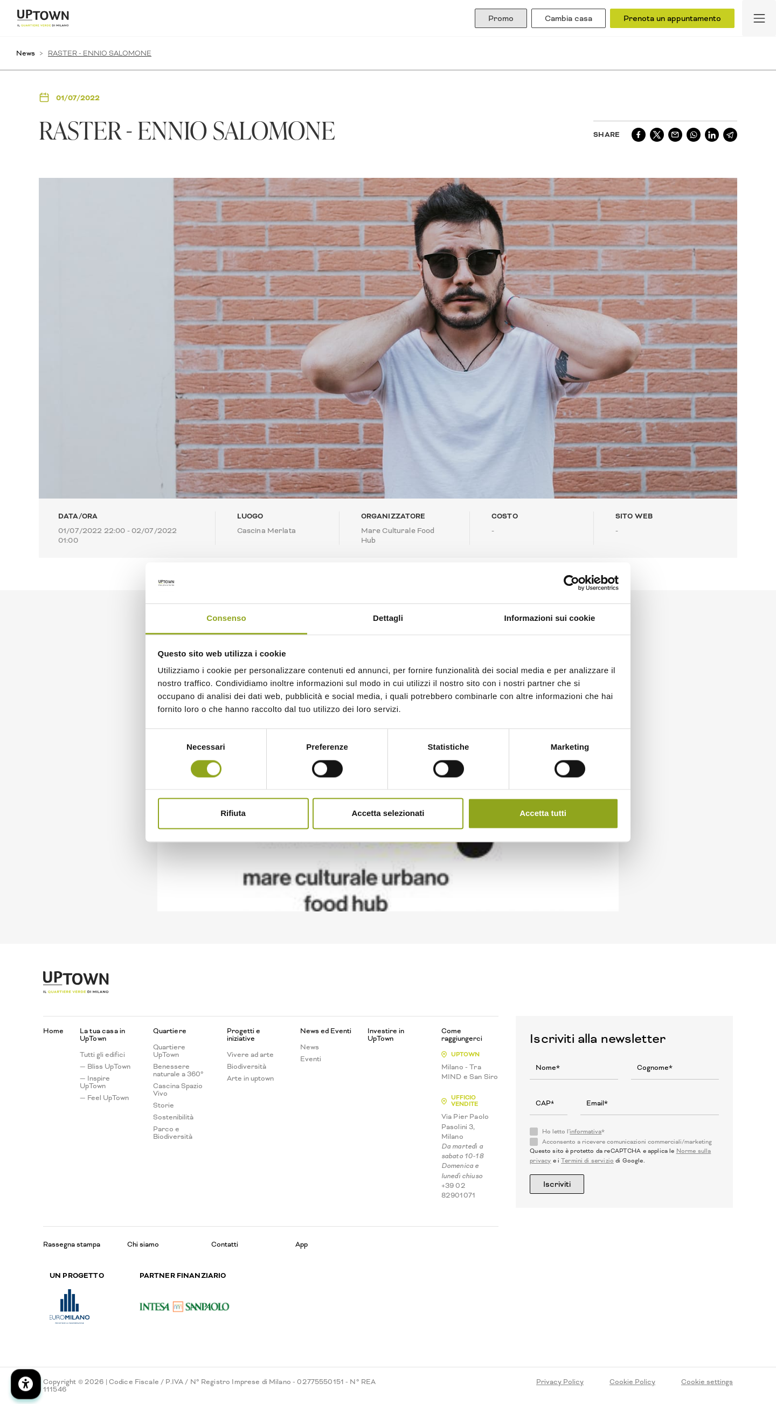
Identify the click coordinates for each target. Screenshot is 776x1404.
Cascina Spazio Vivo (178, 1089)
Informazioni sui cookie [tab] (549, 618)
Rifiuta (233, 813)
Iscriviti (557, 1184)
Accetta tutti (542, 813)
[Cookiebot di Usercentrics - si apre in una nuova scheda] (571, 583)
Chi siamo (143, 1244)
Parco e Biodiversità (172, 1132)
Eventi (310, 1059)
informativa (585, 1132)
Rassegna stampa (71, 1244)
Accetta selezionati (387, 813)
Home (53, 1031)
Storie (163, 1105)
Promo (501, 18)
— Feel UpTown (104, 1098)
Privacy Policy (560, 1382)
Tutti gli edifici (102, 1055)
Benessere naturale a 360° (178, 1070)
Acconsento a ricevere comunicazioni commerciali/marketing (627, 1142)
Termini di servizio (587, 1161)
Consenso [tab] (226, 618)
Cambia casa (568, 18)
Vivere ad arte (250, 1055)
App (301, 1244)
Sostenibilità (173, 1117)
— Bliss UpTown (105, 1066)
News (25, 53)
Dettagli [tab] (388, 618)
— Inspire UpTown (95, 1082)
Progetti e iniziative (243, 1034)
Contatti (224, 1244)
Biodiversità (246, 1066)
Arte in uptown (250, 1078)
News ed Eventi (325, 1031)
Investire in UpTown (386, 1034)
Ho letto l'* (573, 1132)
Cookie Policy (632, 1382)
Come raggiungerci (461, 1034)
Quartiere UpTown (169, 1051)
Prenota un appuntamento (672, 18)
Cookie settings (707, 1382)
